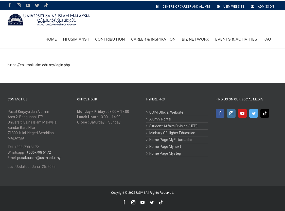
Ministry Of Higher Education (172, 133)
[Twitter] (253, 113)
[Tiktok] (264, 113)
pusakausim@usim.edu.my (39, 158)
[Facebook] (220, 113)
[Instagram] (231, 113)
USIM (139, 193)
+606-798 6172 (38, 152)
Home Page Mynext (165, 147)
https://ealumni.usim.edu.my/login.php (39, 65)
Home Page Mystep (165, 153)
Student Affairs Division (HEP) (173, 126)
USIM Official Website (166, 112)
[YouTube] (242, 113)
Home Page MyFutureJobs (170, 140)
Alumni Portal (160, 119)
